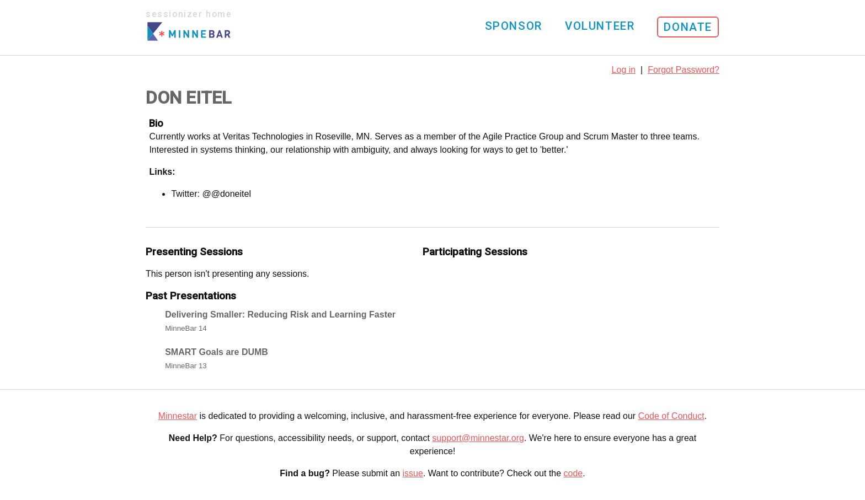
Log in (624, 69)
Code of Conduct (671, 416)
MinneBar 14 (186, 328)
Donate (688, 27)
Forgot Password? (683, 69)
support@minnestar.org (478, 438)
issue (413, 473)
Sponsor (513, 26)
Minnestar (177, 416)
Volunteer (599, 26)
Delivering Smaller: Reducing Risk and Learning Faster (280, 314)
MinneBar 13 (186, 366)
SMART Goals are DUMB (216, 352)
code (573, 473)
